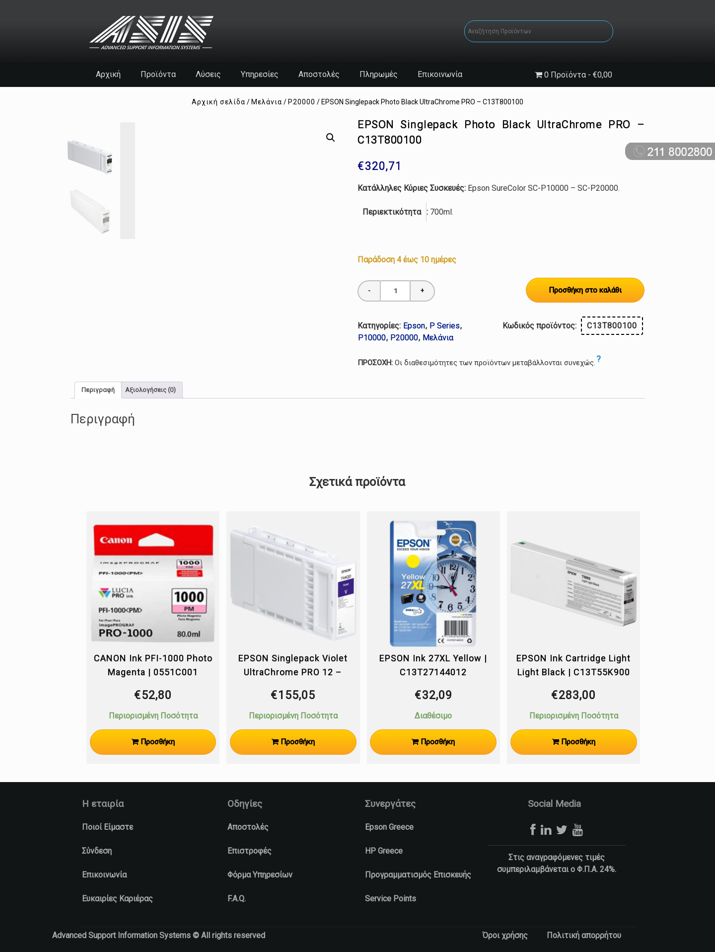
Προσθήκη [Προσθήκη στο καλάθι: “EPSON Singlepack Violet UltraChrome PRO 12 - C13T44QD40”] (298, 741)
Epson (414, 325)
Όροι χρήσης (505, 935)
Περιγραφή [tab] (98, 390)
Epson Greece (389, 827)
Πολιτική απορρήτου (584, 935)
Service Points (390, 898)
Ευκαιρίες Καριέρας (117, 898)
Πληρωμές (378, 74)
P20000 (301, 102)
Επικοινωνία (440, 74)
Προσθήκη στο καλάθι (585, 290)
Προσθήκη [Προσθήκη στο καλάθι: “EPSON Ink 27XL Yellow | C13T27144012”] (438, 741)
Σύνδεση (97, 851)
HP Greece (384, 851)
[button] (331, 138)
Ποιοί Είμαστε (107, 827)
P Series (444, 325)
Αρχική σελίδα (218, 102)
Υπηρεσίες (260, 74)
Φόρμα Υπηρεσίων (259, 874)
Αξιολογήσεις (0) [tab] (150, 390)
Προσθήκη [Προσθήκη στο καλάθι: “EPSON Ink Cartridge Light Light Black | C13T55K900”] (578, 741)
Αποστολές (319, 74)
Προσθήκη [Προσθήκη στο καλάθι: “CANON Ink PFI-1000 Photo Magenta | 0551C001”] (158, 741)
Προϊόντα (158, 74)
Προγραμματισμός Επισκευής (418, 874)
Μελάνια (266, 102)
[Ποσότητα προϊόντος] (395, 291)
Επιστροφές (249, 851)
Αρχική (108, 74)
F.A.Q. (236, 898)
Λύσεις (208, 74)
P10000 (372, 337)
